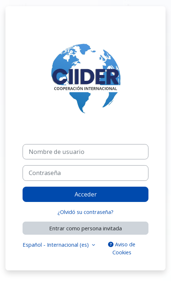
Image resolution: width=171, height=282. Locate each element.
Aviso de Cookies (121, 248)
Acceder (86, 194)
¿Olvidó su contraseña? (85, 211)
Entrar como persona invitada (85, 228)
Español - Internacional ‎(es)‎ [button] (56, 244)
